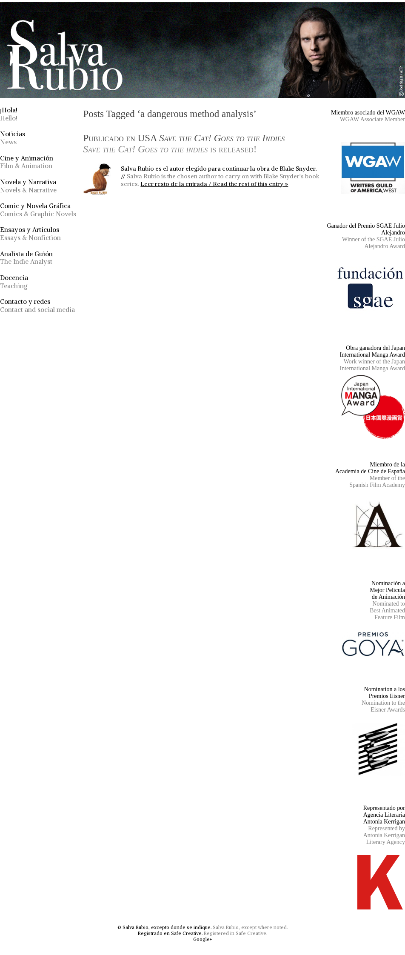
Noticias (12, 138)
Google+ (202, 939)
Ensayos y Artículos (30, 234)
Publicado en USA (184, 143)
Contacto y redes (37, 305)
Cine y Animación (26, 162)
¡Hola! (8, 114)
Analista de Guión (26, 258)
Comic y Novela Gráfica (38, 210)
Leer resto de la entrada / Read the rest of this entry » (214, 184)
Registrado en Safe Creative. (170, 933)
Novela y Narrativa (28, 186)
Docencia (14, 282)
